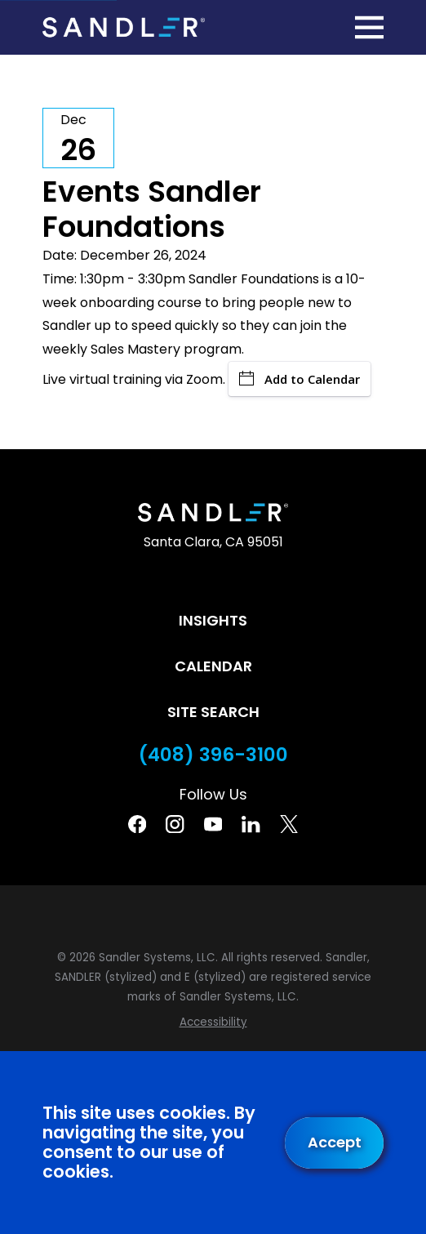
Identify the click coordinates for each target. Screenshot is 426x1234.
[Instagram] (175, 824)
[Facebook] (137, 824)
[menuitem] (213, 1022)
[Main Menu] (369, 27)
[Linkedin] (251, 824)
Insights (213, 620)
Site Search (213, 712)
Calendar (213, 666)
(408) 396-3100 (213, 755)
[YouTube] (213, 824)
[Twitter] (289, 824)
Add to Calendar (299, 379)
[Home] (123, 28)
